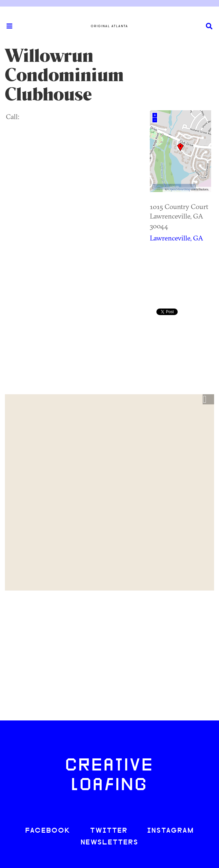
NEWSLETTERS (109, 842)
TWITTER (109, 831)
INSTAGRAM (170, 831)
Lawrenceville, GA (176, 238)
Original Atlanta (109, 26)
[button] (208, 399)
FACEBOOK (47, 831)
